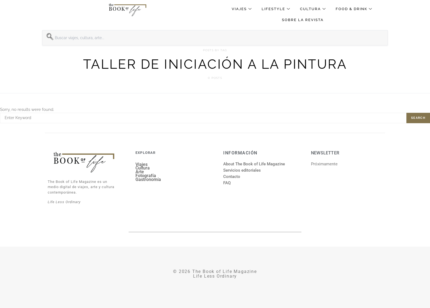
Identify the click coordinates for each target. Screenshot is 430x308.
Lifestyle (277, 9)
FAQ (227, 182)
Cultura (313, 9)
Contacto (231, 176)
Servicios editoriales (242, 170)
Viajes (242, 9)
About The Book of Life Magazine (254, 164)
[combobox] (215, 37)
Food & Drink (355, 9)
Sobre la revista (303, 20)
